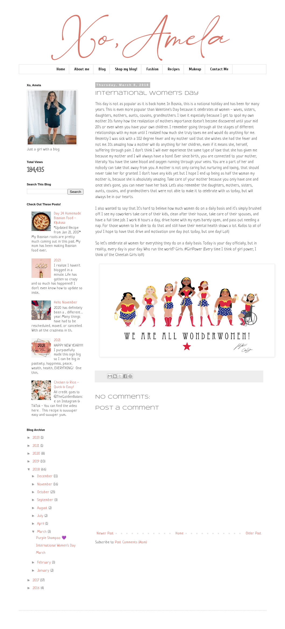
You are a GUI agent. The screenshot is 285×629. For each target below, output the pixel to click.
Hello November (65, 302)
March (42, 532)
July (40, 516)
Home (61, 69)
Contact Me (219, 69)
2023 (57, 260)
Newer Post (105, 533)
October (43, 492)
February (44, 563)
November (45, 484)
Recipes (174, 69)
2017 (36, 580)
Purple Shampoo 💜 (51, 538)
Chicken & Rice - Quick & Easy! (66, 385)
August (42, 508)
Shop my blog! (126, 69)
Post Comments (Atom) (131, 542)
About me (81, 69)
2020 (37, 454)
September (45, 500)
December (45, 476)
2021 (57, 340)
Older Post (253, 533)
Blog (102, 69)
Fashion (152, 69)
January (43, 571)
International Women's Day (56, 546)
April (41, 524)
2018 (37, 470)
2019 (36, 461)
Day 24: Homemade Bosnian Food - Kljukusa (67, 218)
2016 (37, 588)
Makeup (195, 69)
